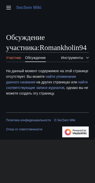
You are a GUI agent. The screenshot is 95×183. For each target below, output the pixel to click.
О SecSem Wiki (64, 120)
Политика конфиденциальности (28, 120)
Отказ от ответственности (24, 129)
